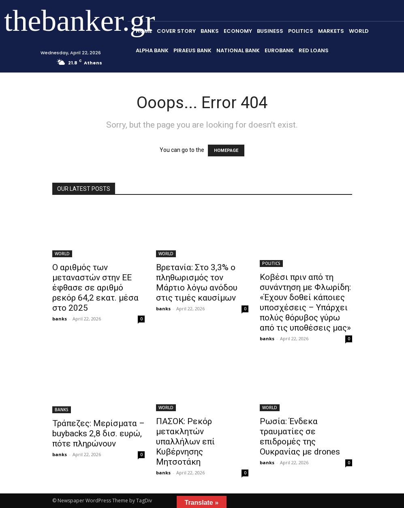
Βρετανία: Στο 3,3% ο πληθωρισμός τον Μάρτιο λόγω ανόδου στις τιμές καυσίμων (196, 283)
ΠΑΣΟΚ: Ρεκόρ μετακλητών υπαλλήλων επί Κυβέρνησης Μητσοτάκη (185, 441)
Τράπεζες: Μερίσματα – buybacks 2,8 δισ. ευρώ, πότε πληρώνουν (98, 433)
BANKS (61, 409)
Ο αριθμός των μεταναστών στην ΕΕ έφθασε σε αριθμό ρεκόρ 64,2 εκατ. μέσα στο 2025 (95, 288)
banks (59, 319)
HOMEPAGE (226, 150)
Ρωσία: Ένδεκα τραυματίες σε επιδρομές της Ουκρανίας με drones (300, 436)
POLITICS (271, 263)
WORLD (62, 253)
